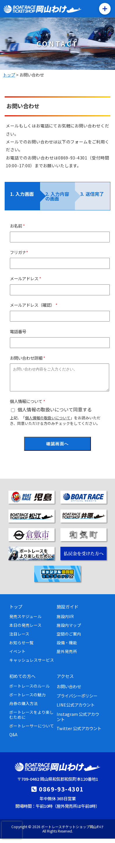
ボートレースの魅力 (27, 699)
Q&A (13, 739)
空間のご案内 (69, 638)
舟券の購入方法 (23, 708)
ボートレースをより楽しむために (31, 719)
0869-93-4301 (61, 793)
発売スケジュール (25, 621)
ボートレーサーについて (31, 730)
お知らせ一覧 (21, 647)
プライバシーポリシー (77, 700)
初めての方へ (22, 680)
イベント (17, 656)
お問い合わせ (69, 691)
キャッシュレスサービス (31, 664)
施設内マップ (69, 629)
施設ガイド (67, 611)
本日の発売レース (25, 629)
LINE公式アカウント (76, 709)
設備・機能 (67, 647)
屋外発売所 (67, 656)
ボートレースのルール (29, 690)
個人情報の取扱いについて (47, 422)
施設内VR (65, 621)
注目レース (19, 638)
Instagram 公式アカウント (78, 720)
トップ (15, 611)
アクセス (65, 680)
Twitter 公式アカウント (79, 733)
